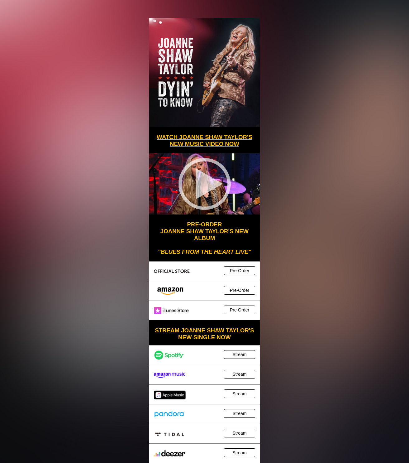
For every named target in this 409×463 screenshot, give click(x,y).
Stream (239, 354)
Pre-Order (239, 270)
